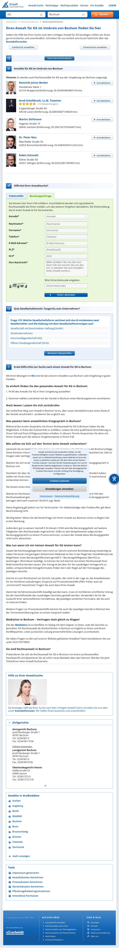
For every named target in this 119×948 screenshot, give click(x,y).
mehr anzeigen (21, 856)
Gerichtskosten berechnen (28, 886)
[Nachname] (66, 223)
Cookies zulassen (59, 480)
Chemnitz (17, 841)
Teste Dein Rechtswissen (59, 58)
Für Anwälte (97, 5)
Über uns (95, 936)
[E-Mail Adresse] (66, 243)
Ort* (11, 256)
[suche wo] (65, 14)
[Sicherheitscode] (66, 285)
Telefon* (14, 236)
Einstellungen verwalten (59, 488)
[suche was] (23, 14)
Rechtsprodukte (69, 5)
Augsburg (17, 805)
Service (84, 5)
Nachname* (16, 223)
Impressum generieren (25, 872)
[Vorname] (66, 230)
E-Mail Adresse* (18, 243)
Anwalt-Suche (35, 5)
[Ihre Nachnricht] (66, 268)
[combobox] (66, 216)
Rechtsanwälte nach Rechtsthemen (60, 933)
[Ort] (66, 256)
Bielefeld (17, 816)
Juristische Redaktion (54, 940)
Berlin (15, 811)
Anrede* (14, 216)
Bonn (15, 826)
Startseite (95, 922)
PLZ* (12, 249)
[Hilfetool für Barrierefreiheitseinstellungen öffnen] (114, 478)
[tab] (23, 47)
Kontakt (94, 926)
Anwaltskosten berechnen (27, 877)
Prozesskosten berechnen (27, 882)
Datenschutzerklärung (67, 496)
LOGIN (112, 5)
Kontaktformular (16, 41)
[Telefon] (66, 236)
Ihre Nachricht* (18, 262)
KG (33, 375)
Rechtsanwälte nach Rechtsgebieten (60, 929)
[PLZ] (66, 249)
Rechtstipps (52, 5)
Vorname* (15, 230)
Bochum (17, 821)
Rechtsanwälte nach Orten (56, 926)
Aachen (16, 800)
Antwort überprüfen (60, 353)
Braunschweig (20, 831)
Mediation (21, 624)
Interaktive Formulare (25, 895)
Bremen (16, 836)
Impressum (46, 496)
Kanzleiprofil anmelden (55, 922)
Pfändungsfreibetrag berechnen (31, 891)
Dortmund (18, 847)
